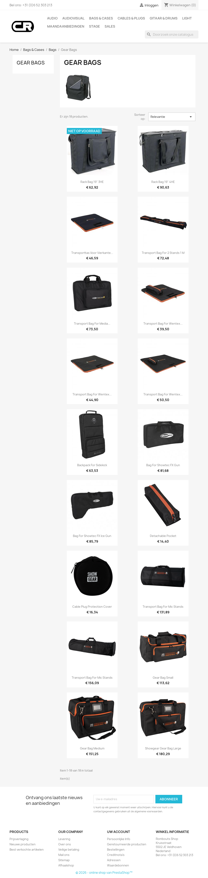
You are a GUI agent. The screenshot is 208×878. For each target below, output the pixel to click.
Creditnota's (116, 855)
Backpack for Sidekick (92, 465)
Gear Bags (31, 62)
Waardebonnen (118, 865)
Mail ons (63, 855)
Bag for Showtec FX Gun (163, 465)
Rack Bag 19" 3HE (92, 182)
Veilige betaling (68, 849)
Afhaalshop (66, 865)
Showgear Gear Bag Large (163, 748)
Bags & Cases (101, 18)
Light (187, 18)
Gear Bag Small (163, 677)
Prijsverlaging (19, 839)
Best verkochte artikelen (27, 849)
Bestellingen (116, 849)
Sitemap (64, 860)
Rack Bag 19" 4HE (163, 182)
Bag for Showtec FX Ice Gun (92, 536)
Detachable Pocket (163, 536)
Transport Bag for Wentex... (163, 323)
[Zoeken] (171, 34)
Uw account (118, 832)
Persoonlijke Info (118, 839)
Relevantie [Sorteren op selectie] (172, 116)
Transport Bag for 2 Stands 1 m (163, 253)
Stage (94, 26)
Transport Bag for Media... (92, 323)
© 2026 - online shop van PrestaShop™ (104, 872)
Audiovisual (73, 18)
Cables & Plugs (131, 18)
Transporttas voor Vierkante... (92, 253)
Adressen (114, 860)
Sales (110, 26)
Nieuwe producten (23, 844)
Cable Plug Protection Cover (92, 607)
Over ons (64, 844)
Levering (64, 839)
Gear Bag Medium (92, 748)
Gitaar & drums (164, 18)
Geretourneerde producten (126, 844)
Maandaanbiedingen (65, 26)
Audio (52, 18)
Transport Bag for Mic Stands (163, 607)
